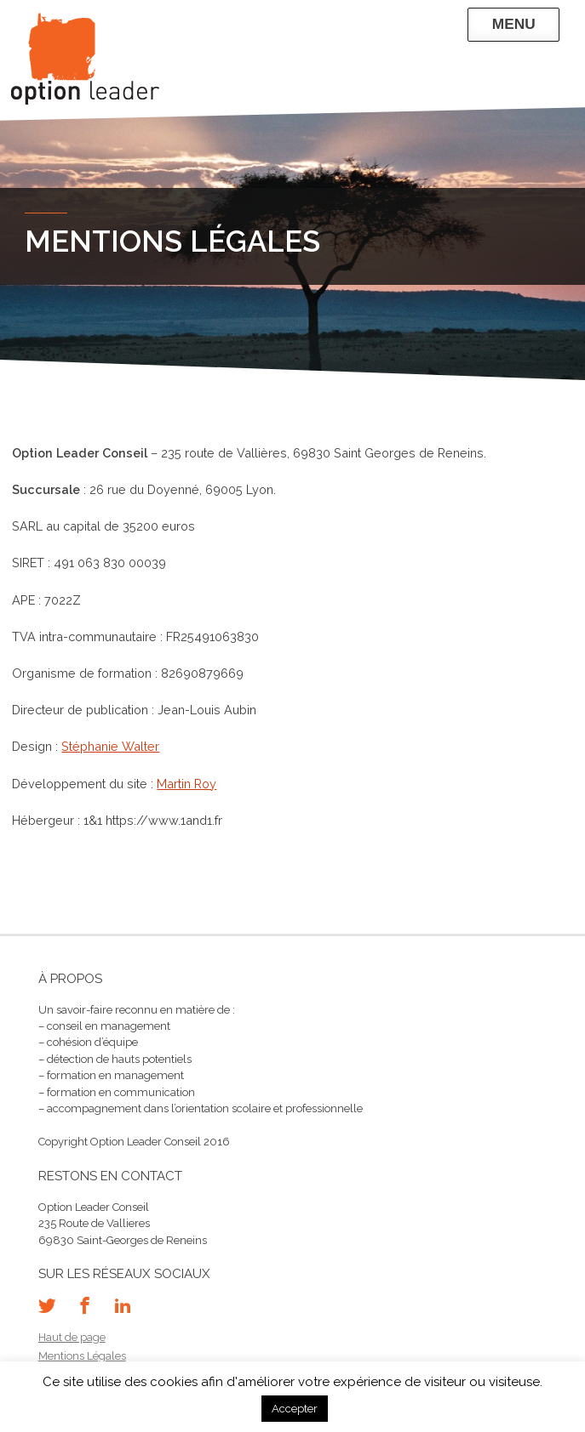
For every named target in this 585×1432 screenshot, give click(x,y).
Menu (514, 23)
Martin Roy (186, 783)
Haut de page (72, 1337)
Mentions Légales (82, 1356)
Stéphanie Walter (110, 746)
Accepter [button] (295, 1408)
